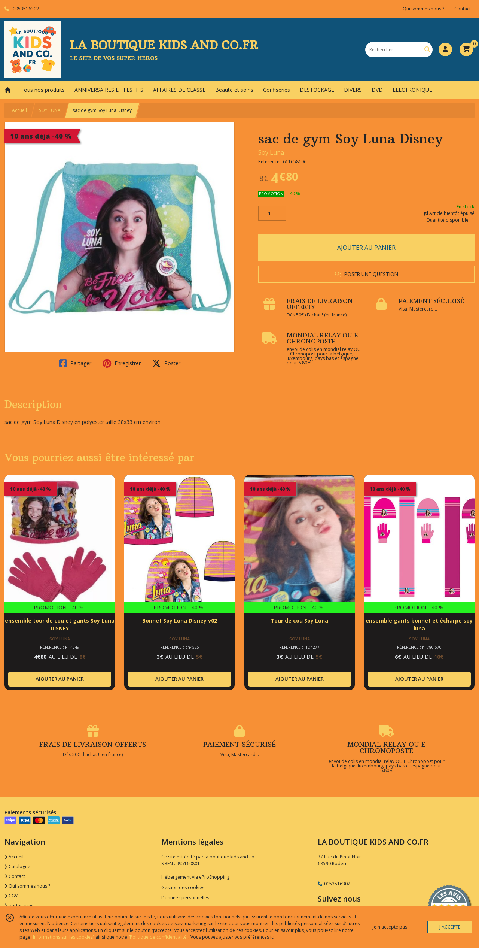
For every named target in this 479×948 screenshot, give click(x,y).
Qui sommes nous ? (27, 886)
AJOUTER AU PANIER (366, 247)
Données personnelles (185, 897)
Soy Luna (271, 152)
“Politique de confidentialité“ (158, 937)
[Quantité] (272, 213)
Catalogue (17, 866)
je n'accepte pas (390, 927)
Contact (462, 9)
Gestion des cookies (182, 887)
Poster (166, 363)
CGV (11, 896)
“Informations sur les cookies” (62, 937)
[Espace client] (445, 49)
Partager (75, 363)
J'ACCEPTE (449, 927)
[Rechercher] (427, 49)
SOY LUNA (50, 110)
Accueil (19, 110)
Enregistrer (122, 363)
